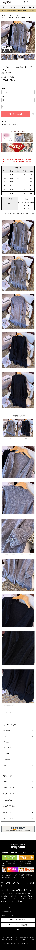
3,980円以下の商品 (9, 806)
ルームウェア (7, 759)
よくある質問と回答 (7, 911)
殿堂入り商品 (7, 812)
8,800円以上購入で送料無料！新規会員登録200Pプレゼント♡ (18, 10)
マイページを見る (20, 940)
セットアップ (7, 748)
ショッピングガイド (7, 907)
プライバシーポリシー (7, 940)
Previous (3, 37)
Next (32, 37)
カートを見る (30, 940)
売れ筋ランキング (8, 787)
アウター (6, 753)
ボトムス (6, 742)
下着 (4, 765)
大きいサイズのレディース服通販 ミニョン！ (19, 943)
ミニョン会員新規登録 (18, 920)
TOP (3, 937)
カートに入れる (15, 114)
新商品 (5, 781)
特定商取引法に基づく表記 (27, 937)
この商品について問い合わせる (12, 125)
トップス (6, 736)
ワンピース (6, 730)
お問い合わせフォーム (7, 915)
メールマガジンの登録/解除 (18, 925)
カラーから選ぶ (8, 818)
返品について (6, 121)
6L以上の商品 (7, 800)
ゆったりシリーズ (8, 794)
